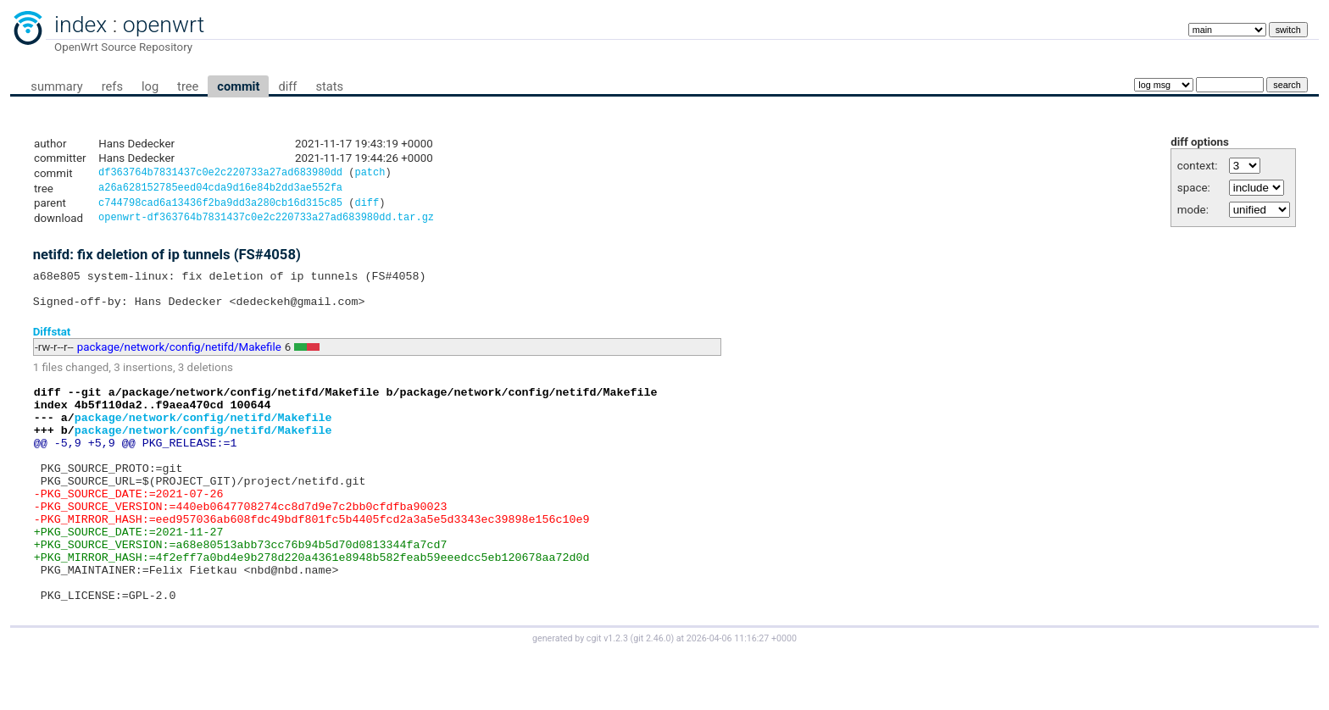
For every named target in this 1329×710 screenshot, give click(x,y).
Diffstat (52, 344)
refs (112, 86)
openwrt (163, 24)
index (80, 24)
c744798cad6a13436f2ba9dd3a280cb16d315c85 (220, 207)
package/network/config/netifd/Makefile (179, 360)
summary (56, 86)
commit (238, 86)
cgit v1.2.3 (607, 694)
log (150, 86)
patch (369, 174)
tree (187, 86)
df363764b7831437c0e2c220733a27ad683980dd (220, 174)
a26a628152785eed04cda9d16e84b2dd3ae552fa (220, 190)
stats (329, 86)
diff (287, 86)
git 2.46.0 (651, 694)
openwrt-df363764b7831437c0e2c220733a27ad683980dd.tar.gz (266, 223)
